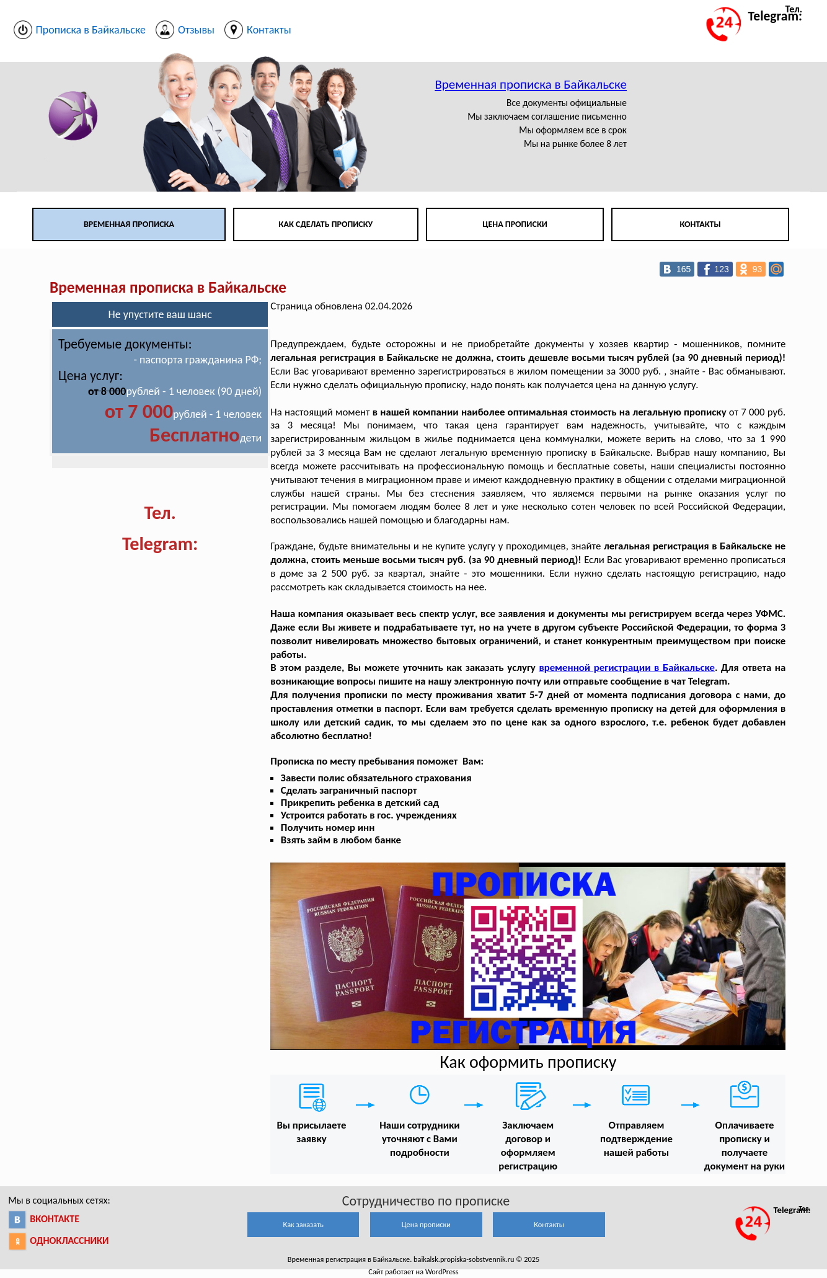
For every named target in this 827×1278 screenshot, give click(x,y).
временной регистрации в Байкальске (627, 667)
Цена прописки (514, 224)
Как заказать (303, 1224)
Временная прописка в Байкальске (531, 84)
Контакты (700, 224)
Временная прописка (129, 224)
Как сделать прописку (326, 224)
